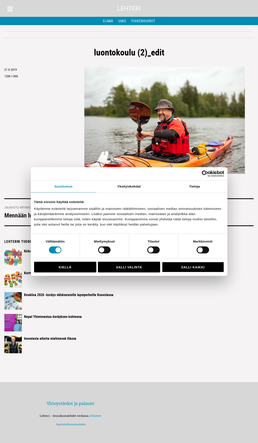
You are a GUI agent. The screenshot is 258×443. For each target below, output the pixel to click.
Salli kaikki (193, 267)
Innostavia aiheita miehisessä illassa (50, 338)
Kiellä (65, 267)
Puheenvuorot (143, 21)
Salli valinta (129, 267)
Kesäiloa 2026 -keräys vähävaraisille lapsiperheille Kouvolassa (68, 294)
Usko (122, 21)
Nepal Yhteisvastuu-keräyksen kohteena (53, 316)
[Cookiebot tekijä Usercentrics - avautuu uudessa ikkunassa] (205, 173)
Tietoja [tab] (194, 186)
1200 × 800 (11, 76)
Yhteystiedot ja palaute (70, 403)
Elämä (108, 21)
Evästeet (95, 415)
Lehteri (129, 8)
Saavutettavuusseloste (70, 424)
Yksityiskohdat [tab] (129, 186)
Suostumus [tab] (63, 186)
